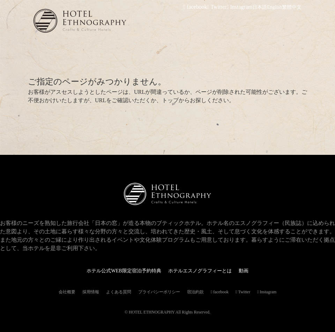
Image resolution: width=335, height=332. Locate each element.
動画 (253, 270)
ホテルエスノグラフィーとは (204, 270)
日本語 (259, 7)
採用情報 (90, 291)
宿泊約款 (195, 291)
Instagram (242, 7)
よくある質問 (118, 291)
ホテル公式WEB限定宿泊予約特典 (118, 270)
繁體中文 (292, 7)
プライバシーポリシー (159, 291)
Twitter (222, 7)
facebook (203, 7)
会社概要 (67, 291)
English (274, 7)
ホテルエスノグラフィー (103, 21)
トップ (170, 100)
